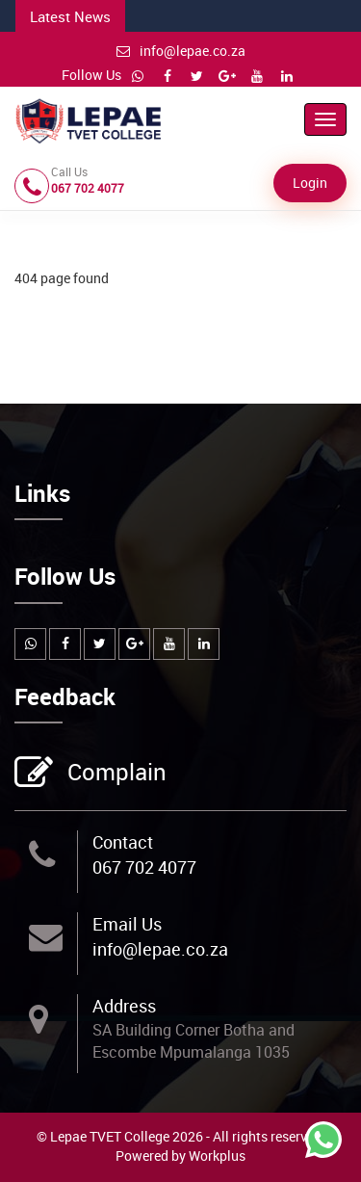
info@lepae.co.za (180, 50)
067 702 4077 (144, 867)
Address (124, 1005)
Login (310, 182)
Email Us (127, 923)
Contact (122, 842)
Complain (115, 773)
